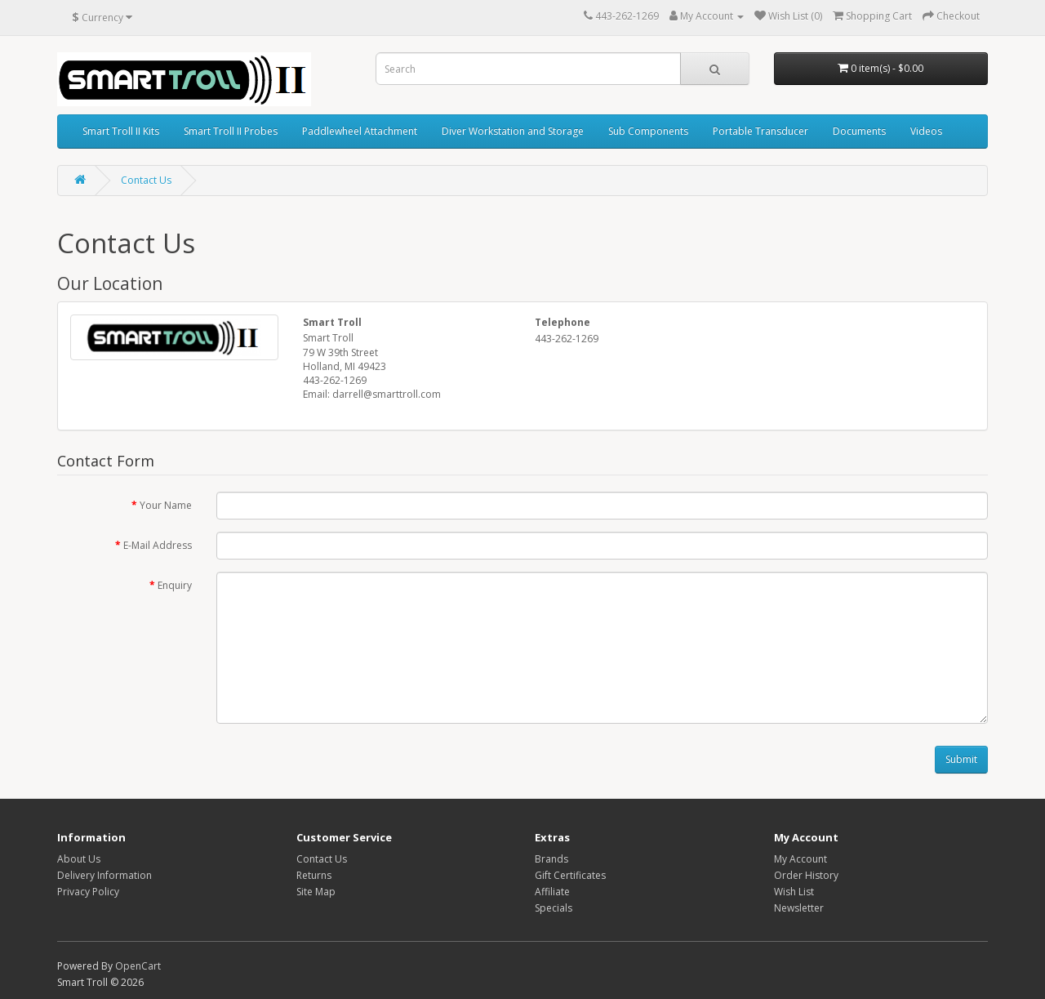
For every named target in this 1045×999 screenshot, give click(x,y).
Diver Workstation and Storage (513, 131)
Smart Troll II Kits (120, 131)
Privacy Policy (88, 892)
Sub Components (648, 131)
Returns (313, 875)
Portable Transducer (760, 131)
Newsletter (799, 908)
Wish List (794, 892)
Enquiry (175, 585)
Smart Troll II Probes (231, 131)
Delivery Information (104, 875)
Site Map (316, 892)
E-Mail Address (157, 545)
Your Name (166, 505)
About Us (78, 859)
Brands (551, 859)
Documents (859, 131)
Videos (926, 131)
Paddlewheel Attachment (359, 131)
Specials (553, 908)
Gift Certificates (570, 875)
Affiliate (552, 892)
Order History (806, 875)
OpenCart (138, 966)
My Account (800, 859)
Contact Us (146, 180)
